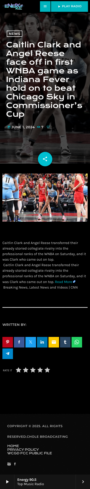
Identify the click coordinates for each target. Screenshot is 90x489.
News (14, 34)
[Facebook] (15, 464)
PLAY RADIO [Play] (69, 6)
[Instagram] (9, 464)
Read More (63, 282)
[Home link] (13, 6)
